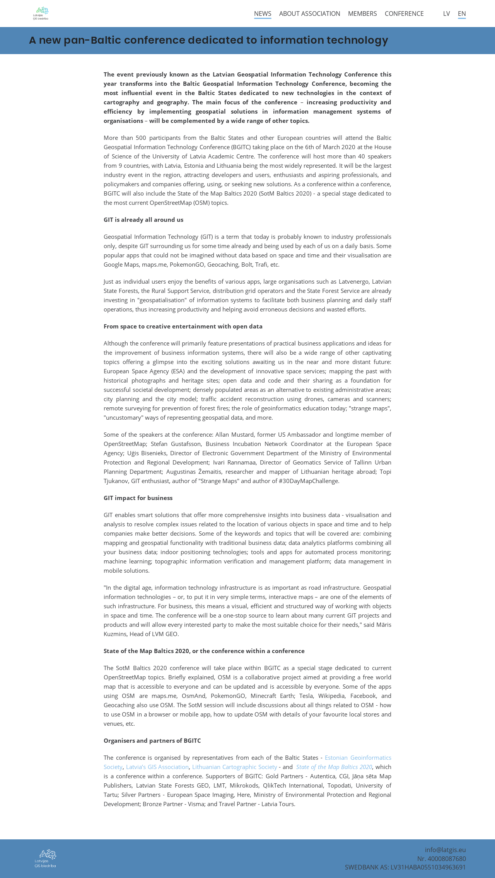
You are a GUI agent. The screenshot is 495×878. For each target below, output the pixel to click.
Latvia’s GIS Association (157, 767)
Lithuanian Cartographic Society (234, 767)
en (462, 13)
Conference (404, 13)
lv (446, 13)
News (262, 13)
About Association (309, 13)
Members (362, 13)
